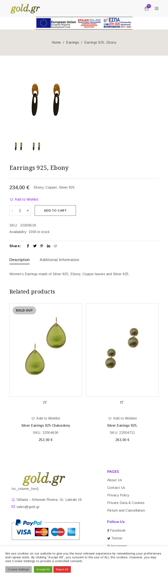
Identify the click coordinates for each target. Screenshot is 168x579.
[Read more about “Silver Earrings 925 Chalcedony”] (45, 402)
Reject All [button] (62, 569)
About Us (114, 480)
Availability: (18, 231)
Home (56, 42)
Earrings (72, 42)
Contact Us (116, 488)
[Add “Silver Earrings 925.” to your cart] (122, 402)
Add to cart (55, 210)
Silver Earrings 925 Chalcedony (45, 426)
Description (19, 259)
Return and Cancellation (126, 510)
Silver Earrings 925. (122, 426)
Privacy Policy (118, 495)
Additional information (59, 259)
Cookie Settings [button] (18, 569)
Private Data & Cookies (126, 503)
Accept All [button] (43, 569)
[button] (24, 199)
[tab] (19, 260)
